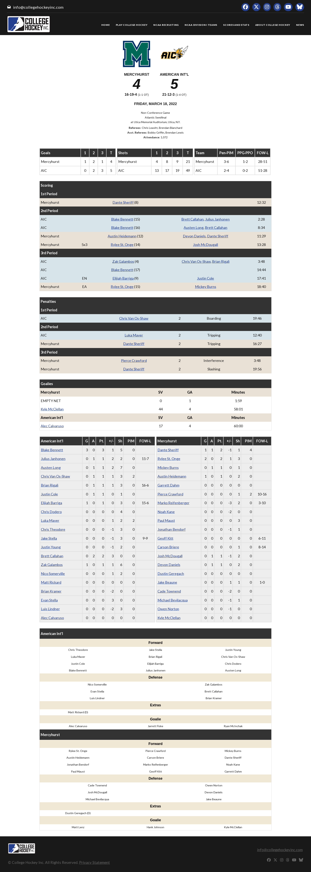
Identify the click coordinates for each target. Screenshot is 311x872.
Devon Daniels (194, 236)
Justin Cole (205, 278)
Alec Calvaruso (52, 426)
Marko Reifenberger (173, 503)
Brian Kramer (51, 591)
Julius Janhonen (217, 219)
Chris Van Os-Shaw (196, 261)
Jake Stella (49, 538)
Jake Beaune (167, 582)
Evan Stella (49, 600)
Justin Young (51, 547)
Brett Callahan (192, 219)
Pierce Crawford (134, 360)
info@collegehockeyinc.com (38, 7)
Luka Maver (134, 335)
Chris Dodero (51, 512)
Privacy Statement (94, 862)
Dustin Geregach (170, 573)
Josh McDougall (205, 244)
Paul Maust (166, 520)
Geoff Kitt (165, 538)
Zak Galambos (123, 261)
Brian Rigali (220, 261)
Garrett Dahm (168, 485)
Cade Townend (169, 591)
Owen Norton (168, 609)
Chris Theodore (53, 529)
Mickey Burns (205, 286)
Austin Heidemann (122, 236)
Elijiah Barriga (123, 278)
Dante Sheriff (123, 202)
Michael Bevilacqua (172, 600)
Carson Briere (168, 547)
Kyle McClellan (52, 409)
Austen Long (193, 227)
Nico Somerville (53, 573)
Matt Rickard (51, 582)
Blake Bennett (122, 219)
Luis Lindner (50, 609)
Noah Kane (166, 512)
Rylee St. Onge (122, 244)
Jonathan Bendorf (171, 529)
